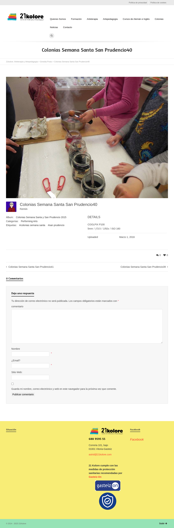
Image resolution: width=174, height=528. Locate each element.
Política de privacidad (138, 3)
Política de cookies (158, 3)
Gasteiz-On (95, 476)
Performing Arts (29, 221)
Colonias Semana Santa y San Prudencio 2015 (41, 217)
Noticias (54, 27)
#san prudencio (56, 225)
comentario (17, 306)
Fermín (23, 209)
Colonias (159, 19)
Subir (163, 523)
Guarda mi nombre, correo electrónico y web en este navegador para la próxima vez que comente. (64, 389)
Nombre (15, 348)
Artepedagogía (110, 19)
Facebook (8, 3)
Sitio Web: (16, 372)
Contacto (67, 27)
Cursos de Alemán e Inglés (136, 19)
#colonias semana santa (32, 225)
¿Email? (15, 360)
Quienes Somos (58, 19)
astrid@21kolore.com (100, 454)
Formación (76, 19)
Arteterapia (92, 19)
